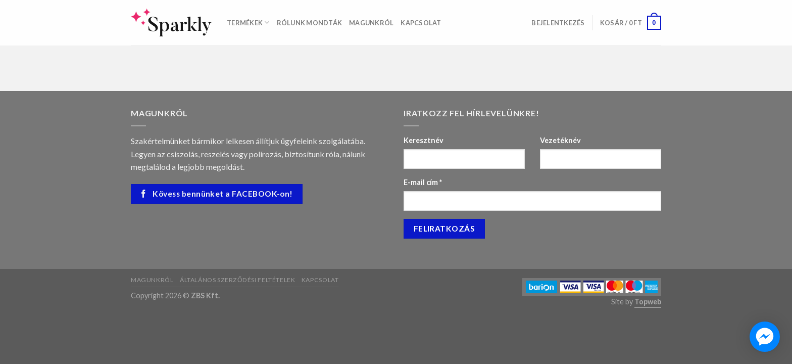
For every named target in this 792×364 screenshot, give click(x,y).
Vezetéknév (560, 140)
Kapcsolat (421, 23)
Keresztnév (423, 140)
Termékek (248, 22)
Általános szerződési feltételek (237, 280)
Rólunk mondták (309, 23)
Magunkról (371, 23)
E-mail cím (423, 182)
